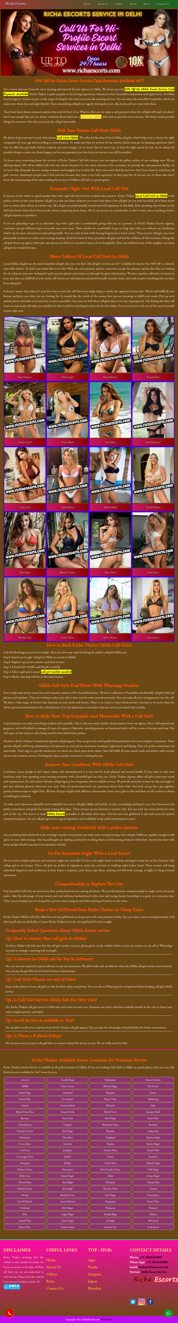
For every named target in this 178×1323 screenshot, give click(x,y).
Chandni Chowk (25, 1131)
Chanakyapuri (25, 1124)
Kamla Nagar (67, 1175)
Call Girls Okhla (67, 138)
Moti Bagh (68, 1188)
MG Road (153, 1220)
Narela (110, 1156)
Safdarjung (153, 1099)
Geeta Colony (67, 1086)
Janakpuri (67, 1150)
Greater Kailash (67, 1105)
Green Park (67, 1118)
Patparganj (110, 1201)
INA (25, 1214)
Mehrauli (110, 1105)
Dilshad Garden (24, 1188)
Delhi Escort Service (154, 1272)
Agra (91, 1259)
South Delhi (153, 1150)
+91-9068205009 (150, 1257)
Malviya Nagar (110, 1086)
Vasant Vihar (153, 1201)
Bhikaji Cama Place (25, 1111)
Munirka (110, 1131)
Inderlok (68, 1143)
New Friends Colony (110, 1169)
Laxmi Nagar (67, 1220)
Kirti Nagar (67, 1207)
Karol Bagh (67, 1182)
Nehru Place (110, 1163)
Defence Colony (25, 1169)
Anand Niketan (67, 1201)
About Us (102, 4)
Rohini (153, 1092)
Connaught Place (25, 1156)
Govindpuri (67, 1099)
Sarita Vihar (153, 1118)
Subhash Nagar (153, 1163)
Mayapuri (110, 1092)
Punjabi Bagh (110, 1214)
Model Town (110, 1111)
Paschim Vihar (110, 1188)
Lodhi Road (153, 1227)
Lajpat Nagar (67, 1214)
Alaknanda (153, 1131)
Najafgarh (110, 1137)
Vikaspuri (153, 1207)
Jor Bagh (110, 1220)
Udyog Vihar (153, 1182)
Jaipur (92, 1281)
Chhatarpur (25, 1137)
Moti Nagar (110, 1118)
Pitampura (110, 1207)
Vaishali (153, 1188)
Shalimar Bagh (153, 1137)
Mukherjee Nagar (110, 1124)
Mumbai (94, 1288)
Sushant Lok (110, 1227)
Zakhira (153, 1214)
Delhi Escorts (106, 1319)
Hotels (133, 4)
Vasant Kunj (153, 1195)
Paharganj (110, 1182)
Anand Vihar (25, 1220)
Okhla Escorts (56, 814)
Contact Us (163, 4)
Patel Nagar (110, 1195)
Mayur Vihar (110, 1099)
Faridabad (25, 1207)
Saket (153, 1105)
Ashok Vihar (25, 1099)
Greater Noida (68, 1111)
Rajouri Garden (153, 1079)
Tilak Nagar (153, 1169)
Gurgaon (67, 1124)
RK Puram (153, 1086)
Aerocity (25, 1079)
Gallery (119, 4)
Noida (92, 1266)
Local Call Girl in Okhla (151, 196)
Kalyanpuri (67, 1169)
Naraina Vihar (110, 1150)
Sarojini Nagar (68, 1227)
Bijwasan (25, 1118)
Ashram (25, 1105)
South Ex (153, 1156)
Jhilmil (67, 1156)
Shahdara (153, 1124)
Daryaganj (25, 1163)
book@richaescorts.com (154, 1267)
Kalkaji (67, 1163)
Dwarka (25, 1195)
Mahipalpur (110, 1079)
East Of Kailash (25, 1201)
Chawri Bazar (24, 1143)
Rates (147, 4)
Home (87, 4)
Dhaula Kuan (24, 1182)
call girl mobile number (56, 672)
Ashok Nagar (24, 1092)
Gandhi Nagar (68, 1079)
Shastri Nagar (153, 1143)
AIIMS (24, 1086)
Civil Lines (25, 1150)
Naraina (110, 1143)
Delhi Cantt (25, 1175)
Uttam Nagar (153, 1175)
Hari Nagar (67, 1131)
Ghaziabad (68, 1092)
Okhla (110, 1175)
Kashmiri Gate (68, 1195)
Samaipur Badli (153, 1111)
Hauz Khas (67, 1137)
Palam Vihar (25, 1227)
